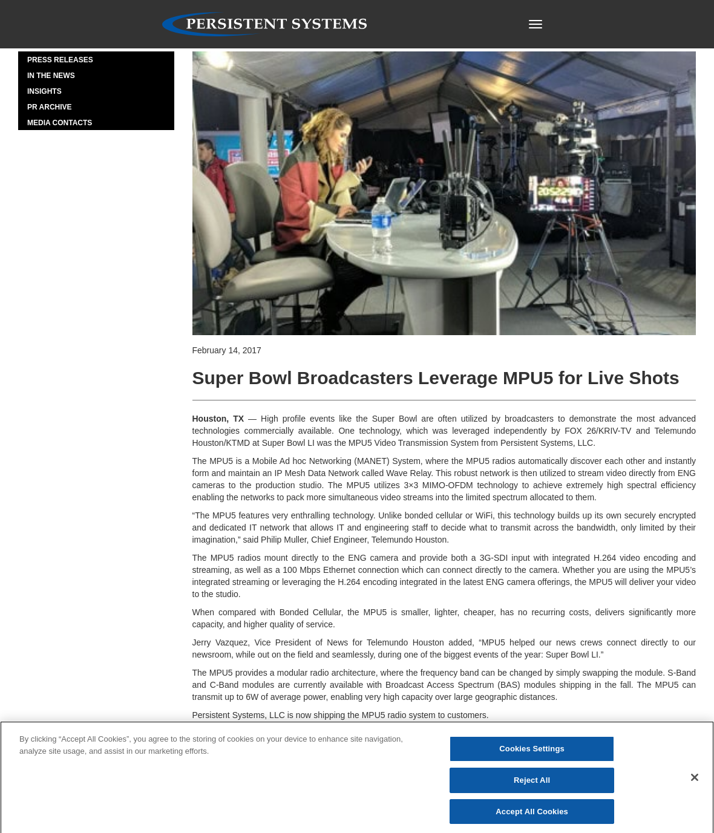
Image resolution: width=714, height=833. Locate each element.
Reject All (532, 783)
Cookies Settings (532, 752)
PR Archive (49, 107)
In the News (51, 75)
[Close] (694, 780)
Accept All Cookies (532, 814)
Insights (44, 91)
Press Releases (60, 60)
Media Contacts (59, 123)
